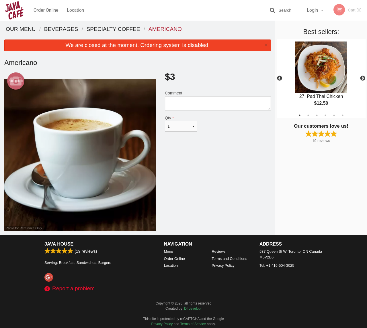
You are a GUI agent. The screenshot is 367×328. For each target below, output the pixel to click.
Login (312, 10)
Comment (218, 100)
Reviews (218, 251)
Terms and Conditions (229, 258)
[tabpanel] (321, 78)
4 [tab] (325, 115)
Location (75, 10)
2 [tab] (308, 115)
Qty (181, 124)
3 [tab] (317, 115)
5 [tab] (334, 115)
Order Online (46, 10)
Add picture (16, 81)
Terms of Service (193, 324)
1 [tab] (299, 115)
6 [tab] (342, 115)
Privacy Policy (223, 265)
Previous (279, 78)
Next (363, 78)
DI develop (192, 309)
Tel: (276, 265)
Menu (168, 251)
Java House (58, 244)
